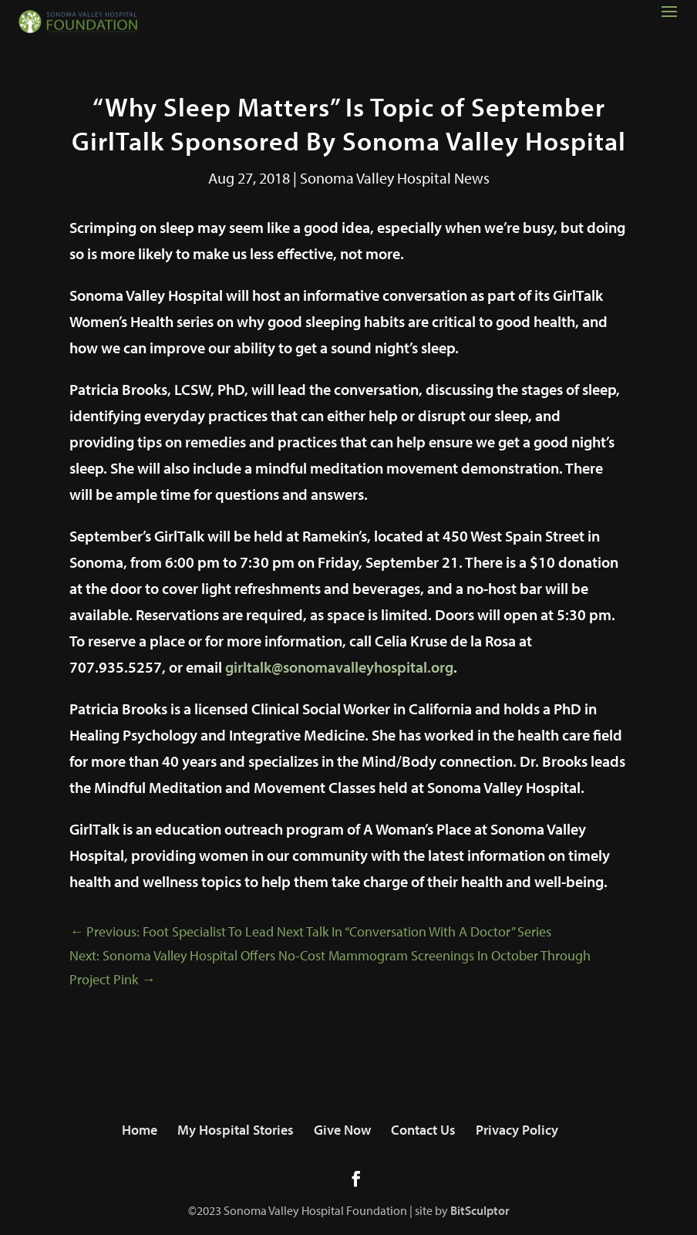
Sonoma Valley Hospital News (395, 177)
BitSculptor (480, 1210)
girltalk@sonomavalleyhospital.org (339, 667)
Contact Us (423, 1130)
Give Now (342, 1130)
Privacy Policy (517, 1130)
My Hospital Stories (235, 1130)
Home (139, 1130)
